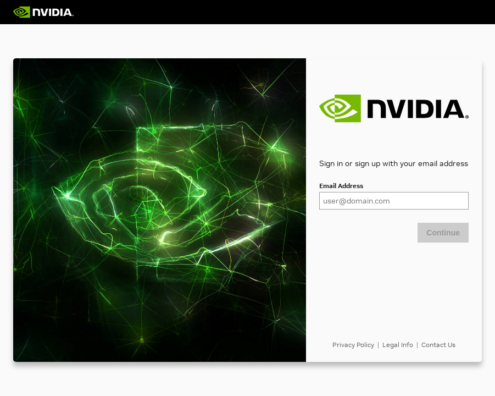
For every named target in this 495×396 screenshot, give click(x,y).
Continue (443, 232)
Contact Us (438, 344)
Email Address (341, 186)
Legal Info (397, 344)
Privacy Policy (353, 344)
